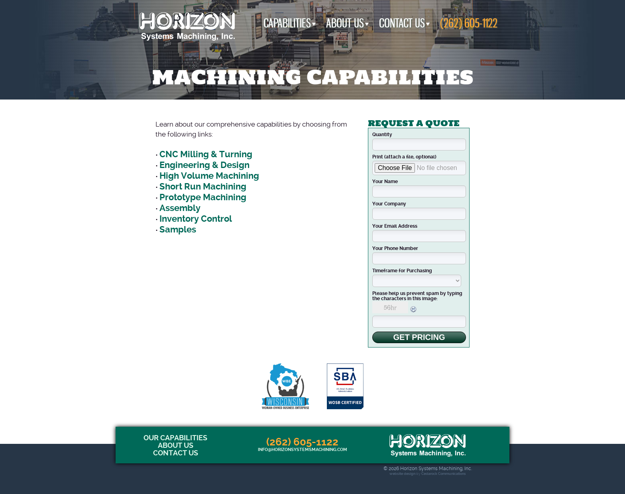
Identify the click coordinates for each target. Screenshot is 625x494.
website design (402, 474)
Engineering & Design (204, 165)
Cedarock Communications (443, 474)
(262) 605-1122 (468, 23)
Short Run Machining (202, 186)
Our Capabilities (175, 437)
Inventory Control (195, 219)
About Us (345, 23)
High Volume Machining (209, 176)
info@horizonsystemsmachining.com (302, 449)
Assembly (179, 208)
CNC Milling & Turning (205, 154)
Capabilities (287, 23)
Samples (177, 229)
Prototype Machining (202, 197)
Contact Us (402, 23)
